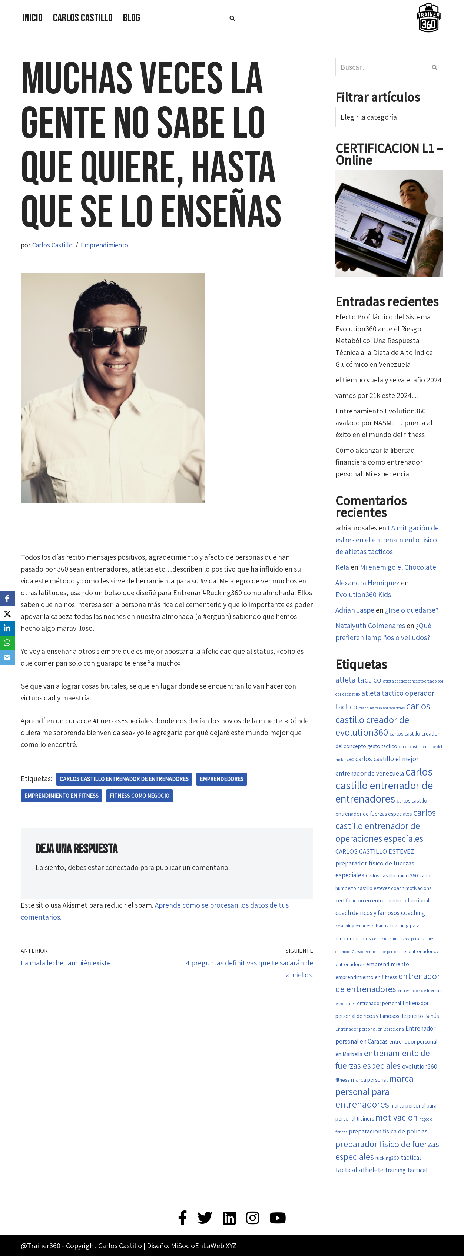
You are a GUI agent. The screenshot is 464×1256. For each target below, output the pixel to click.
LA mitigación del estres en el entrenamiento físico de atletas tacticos (388, 539)
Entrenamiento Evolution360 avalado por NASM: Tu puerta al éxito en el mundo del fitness (383, 422)
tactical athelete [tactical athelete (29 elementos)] (359, 1169)
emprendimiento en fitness (61, 795)
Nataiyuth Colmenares (370, 625)
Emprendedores (221, 779)
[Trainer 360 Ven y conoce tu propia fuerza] (428, 18)
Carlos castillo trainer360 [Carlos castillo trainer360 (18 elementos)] (392, 875)
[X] (7, 613)
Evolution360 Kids (363, 594)
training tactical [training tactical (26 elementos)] (406, 1170)
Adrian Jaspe (354, 610)
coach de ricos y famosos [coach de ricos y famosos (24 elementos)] (367, 913)
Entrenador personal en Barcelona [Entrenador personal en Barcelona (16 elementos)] (369, 1029)
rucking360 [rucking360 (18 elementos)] (387, 1158)
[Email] (7, 657)
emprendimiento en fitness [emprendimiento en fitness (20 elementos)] (366, 977)
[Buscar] (232, 18)
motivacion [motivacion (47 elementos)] (396, 1117)
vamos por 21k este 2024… (377, 395)
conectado (122, 867)
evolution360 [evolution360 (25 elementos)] (419, 1066)
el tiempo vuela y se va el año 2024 (388, 380)
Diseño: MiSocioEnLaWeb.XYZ (191, 1245)
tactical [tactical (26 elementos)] (411, 1157)
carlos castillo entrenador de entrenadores (124, 779)
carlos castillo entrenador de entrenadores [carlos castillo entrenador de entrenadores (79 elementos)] (384, 784)
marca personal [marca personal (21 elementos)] (369, 1079)
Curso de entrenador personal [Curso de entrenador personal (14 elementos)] (377, 951)
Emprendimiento (104, 245)
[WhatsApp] (7, 643)
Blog (131, 18)
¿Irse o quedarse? (411, 610)
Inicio (32, 18)
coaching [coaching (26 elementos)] (413, 912)
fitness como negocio (139, 795)
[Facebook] (7, 598)
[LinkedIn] (7, 628)
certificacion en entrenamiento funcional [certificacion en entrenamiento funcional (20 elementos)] (382, 900)
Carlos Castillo (83, 18)
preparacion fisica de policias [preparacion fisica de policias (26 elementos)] (388, 1131)
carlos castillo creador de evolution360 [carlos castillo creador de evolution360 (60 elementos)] (382, 718)
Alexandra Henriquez (367, 582)
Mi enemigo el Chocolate (398, 567)
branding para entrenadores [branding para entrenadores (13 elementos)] (382, 707)
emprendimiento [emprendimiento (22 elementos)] (387, 964)
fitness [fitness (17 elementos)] (342, 1079)
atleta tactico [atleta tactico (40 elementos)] (358, 679)
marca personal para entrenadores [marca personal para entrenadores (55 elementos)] (374, 1091)
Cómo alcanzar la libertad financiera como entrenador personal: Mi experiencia (378, 462)
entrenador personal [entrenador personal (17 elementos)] (379, 1003)
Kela (342, 567)
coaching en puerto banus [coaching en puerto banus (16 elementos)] (361, 925)
